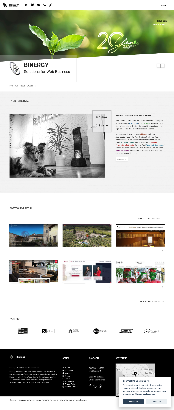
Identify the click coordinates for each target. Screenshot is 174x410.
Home (66, 368)
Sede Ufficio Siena (96, 377)
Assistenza (68, 381)
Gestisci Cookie (70, 387)
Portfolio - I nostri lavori (23, 86)
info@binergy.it (95, 371)
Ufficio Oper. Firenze (97, 380)
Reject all (157, 401)
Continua (121, 159)
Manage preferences (145, 394)
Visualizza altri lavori (151, 301)
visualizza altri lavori (151, 219)
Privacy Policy (69, 384)
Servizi (67, 376)
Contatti (67, 379)
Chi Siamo (68, 370)
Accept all (133, 401)
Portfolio (67, 373)
